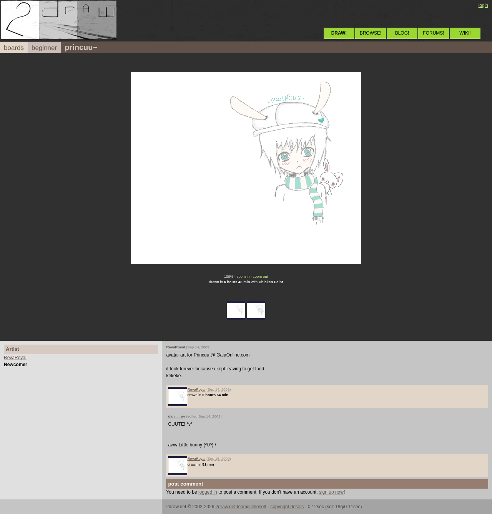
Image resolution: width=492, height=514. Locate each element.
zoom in (243, 276)
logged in (207, 492)
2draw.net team (231, 506)
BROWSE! (371, 33)
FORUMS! (433, 33)
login (483, 5)
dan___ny (176, 416)
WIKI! (464, 33)
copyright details (287, 506)
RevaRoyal (15, 357)
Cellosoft (257, 506)
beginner (44, 47)
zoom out (260, 276)
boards (14, 47)
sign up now (331, 492)
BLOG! (402, 33)
